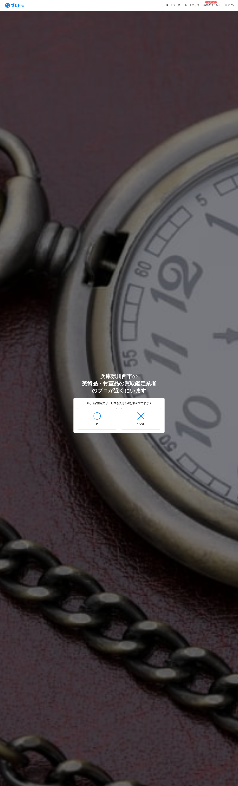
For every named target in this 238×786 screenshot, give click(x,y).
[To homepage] (14, 5)
